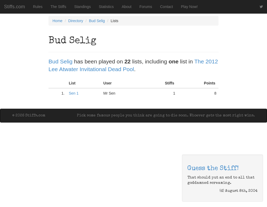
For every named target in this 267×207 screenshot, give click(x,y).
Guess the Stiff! (213, 168)
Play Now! (189, 7)
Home (57, 21)
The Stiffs (58, 7)
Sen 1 (74, 93)
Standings (82, 7)
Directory (75, 21)
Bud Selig (97, 21)
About (127, 7)
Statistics (106, 7)
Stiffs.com (14, 6)
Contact (166, 7)
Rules (38, 7)
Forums (145, 7)
